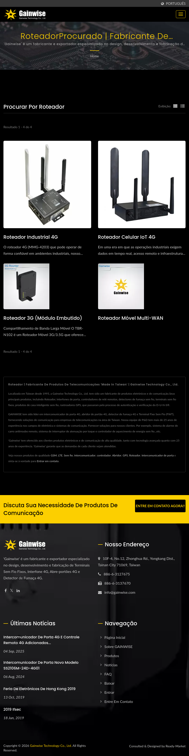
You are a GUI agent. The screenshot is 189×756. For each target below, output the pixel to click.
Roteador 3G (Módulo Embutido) (42, 318)
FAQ (108, 674)
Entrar (109, 692)
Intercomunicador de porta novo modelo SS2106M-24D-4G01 (41, 665)
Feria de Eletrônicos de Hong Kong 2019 (39, 688)
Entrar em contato (48, 461)
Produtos (111, 656)
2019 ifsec (12, 709)
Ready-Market (176, 746)
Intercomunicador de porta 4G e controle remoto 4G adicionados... (41, 640)
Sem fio (68, 455)
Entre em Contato (118, 701)
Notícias (111, 665)
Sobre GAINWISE (118, 647)
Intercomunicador (85, 455)
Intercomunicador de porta (158, 455)
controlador (104, 455)
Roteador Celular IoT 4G (127, 237)
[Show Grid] (175, 106)
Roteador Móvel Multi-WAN (131, 318)
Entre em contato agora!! (160, 506)
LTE (60, 455)
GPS (125, 455)
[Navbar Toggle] (181, 14)
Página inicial (114, 637)
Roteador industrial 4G (30, 237)
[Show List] (183, 106)
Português (176, 3)
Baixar (109, 683)
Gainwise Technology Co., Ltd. (51, 746)
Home (94, 56)
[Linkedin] (18, 590)
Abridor (116, 455)
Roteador (134, 455)
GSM (54, 455)
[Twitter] (11, 590)
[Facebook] (6, 590)
